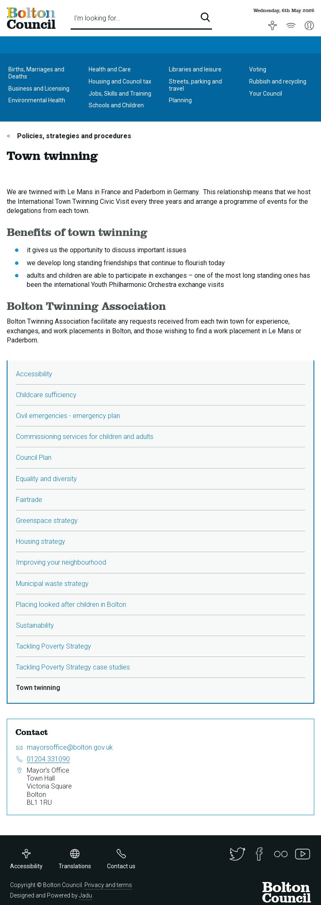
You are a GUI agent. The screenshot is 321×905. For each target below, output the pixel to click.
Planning (180, 100)
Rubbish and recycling (277, 81)
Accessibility (34, 374)
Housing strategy (40, 541)
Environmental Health (36, 100)
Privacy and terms (108, 885)
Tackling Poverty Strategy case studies (73, 667)
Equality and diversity (46, 479)
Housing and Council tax (120, 81)
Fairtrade (29, 500)
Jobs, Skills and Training (120, 93)
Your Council (265, 93)
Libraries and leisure (195, 69)
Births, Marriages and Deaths (36, 73)
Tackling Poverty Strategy (53, 646)
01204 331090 (48, 759)
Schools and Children (116, 105)
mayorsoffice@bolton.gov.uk (70, 747)
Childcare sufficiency (46, 395)
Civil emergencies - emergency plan (68, 416)
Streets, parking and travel (195, 85)
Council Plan (33, 457)
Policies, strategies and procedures (73, 136)
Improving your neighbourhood (61, 562)
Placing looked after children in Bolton (71, 604)
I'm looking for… (97, 18)
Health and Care (110, 69)
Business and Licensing (38, 88)
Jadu (85, 895)
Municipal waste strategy (52, 584)
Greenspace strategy (47, 521)
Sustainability (35, 625)
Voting (257, 69)
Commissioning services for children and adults (84, 437)
